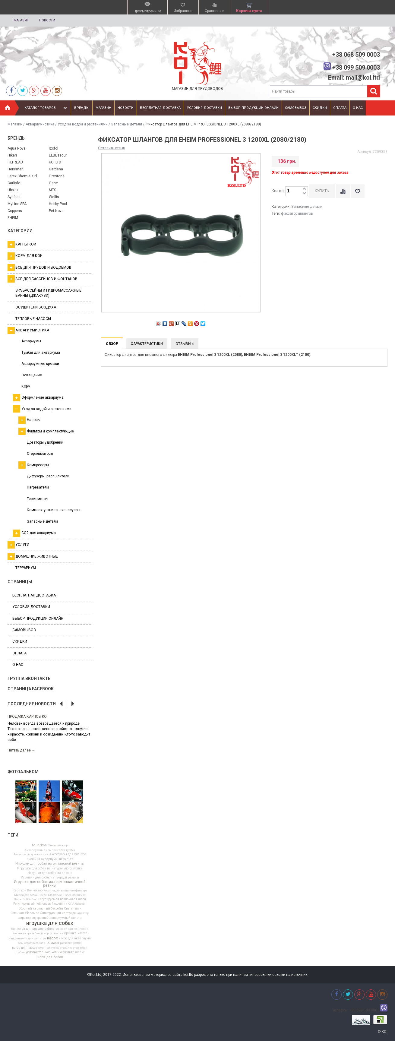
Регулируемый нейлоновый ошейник (40, 903)
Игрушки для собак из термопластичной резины (50, 883)
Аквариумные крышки (40, 364)
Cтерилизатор (58, 845)
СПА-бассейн (77, 903)
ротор (77, 943)
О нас (358, 108)
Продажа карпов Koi (28, 716)
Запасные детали (126, 124)
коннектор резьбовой (27, 933)
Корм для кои (25, 256)
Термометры (37, 499)
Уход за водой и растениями (83, 124)
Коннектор (35, 890)
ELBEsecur (58, 155)
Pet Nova (56, 211)
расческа (66, 942)
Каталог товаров (46, 108)
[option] (50, 733)
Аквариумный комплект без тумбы (49, 850)
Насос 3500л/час (74, 895)
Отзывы (184, 344)
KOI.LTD (55, 162)
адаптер (83, 913)
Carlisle (14, 183)
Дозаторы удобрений (45, 442)
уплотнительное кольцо (44, 952)
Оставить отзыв (111, 148)
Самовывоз (295, 108)
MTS (52, 190)
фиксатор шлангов (297, 213)
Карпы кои (22, 244)
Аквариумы (31, 341)
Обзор (112, 344)
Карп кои (19, 890)
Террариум (25, 568)
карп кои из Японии (74, 928)
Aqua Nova (17, 148)
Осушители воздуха (35, 307)
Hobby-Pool (58, 204)
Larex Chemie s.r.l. (23, 176)
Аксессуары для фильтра (67, 854)
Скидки (320, 108)
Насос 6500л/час (25, 899)
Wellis (54, 197)
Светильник (72, 908)
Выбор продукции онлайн (253, 108)
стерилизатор (69, 947)
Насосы (29, 420)
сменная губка (48, 947)
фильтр (68, 952)
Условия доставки (204, 108)
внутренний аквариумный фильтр (56, 917)
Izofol (53, 148)
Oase (53, 183)
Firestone (57, 176)
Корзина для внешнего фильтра (65, 890)
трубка (20, 952)
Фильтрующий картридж (58, 913)
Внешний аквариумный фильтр (50, 859)
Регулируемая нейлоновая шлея (62, 899)
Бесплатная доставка (160, 108)
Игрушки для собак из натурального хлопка (50, 868)
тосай (83, 947)
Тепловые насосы (33, 319)
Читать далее (21, 750)
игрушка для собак (49, 923)
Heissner (15, 169)
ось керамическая (30, 942)
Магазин (21, 20)
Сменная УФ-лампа (25, 913)
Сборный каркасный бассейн (40, 908)
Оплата (339, 108)
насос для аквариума (75, 938)
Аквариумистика (40, 124)
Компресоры (33, 465)
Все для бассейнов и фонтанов (42, 279)
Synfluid (14, 197)
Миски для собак (26, 895)
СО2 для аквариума (34, 533)
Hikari (12, 155)
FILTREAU (15, 162)
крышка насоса (75, 933)
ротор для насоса (24, 947)
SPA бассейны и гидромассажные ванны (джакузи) (48, 293)
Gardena (56, 169)
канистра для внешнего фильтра (35, 928)
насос (52, 938)
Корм (25, 386)
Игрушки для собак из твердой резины (50, 877)
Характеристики (147, 344)
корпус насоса (53, 933)
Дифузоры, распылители (48, 476)
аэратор (24, 918)
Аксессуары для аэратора (31, 854)
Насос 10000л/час (50, 895)
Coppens (15, 211)
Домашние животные (33, 556)
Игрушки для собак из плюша (49, 873)
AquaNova (39, 845)
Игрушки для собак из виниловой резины (49, 863)
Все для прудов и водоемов (39, 267)
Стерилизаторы (40, 453)
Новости (47, 20)
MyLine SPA (17, 204)
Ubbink (13, 190)
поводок (51, 942)
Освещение (31, 375)
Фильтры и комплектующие (46, 431)
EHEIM (13, 218)
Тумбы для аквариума (40, 352)
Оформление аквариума (38, 397)
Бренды (81, 108)
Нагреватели (38, 487)
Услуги (18, 545)
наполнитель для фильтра (27, 938)
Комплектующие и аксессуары (53, 510)
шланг (80, 952)
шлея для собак (49, 957)
